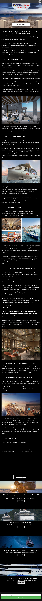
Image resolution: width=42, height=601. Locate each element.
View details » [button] (21, 500)
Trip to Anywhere (21, 24)
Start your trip (21, 597)
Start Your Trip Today (21, 477)
